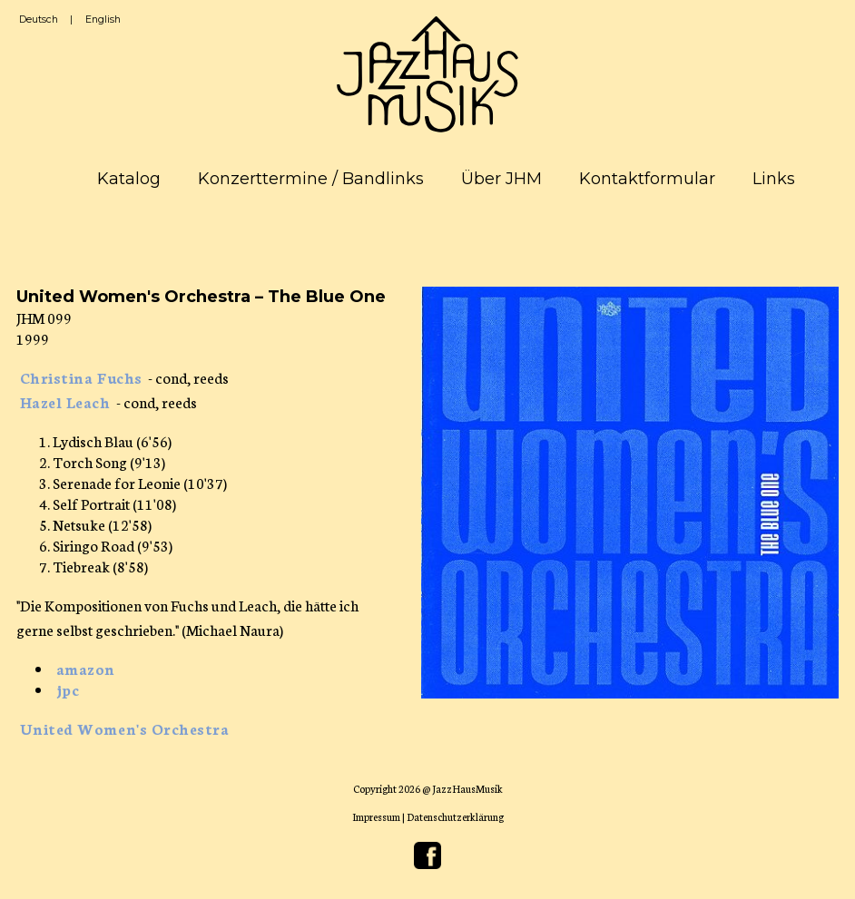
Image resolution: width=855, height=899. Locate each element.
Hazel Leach (65, 401)
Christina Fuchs (81, 376)
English (103, 19)
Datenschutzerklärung (455, 816)
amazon (85, 668)
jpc (68, 689)
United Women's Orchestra (125, 728)
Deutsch (38, 19)
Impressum (376, 816)
